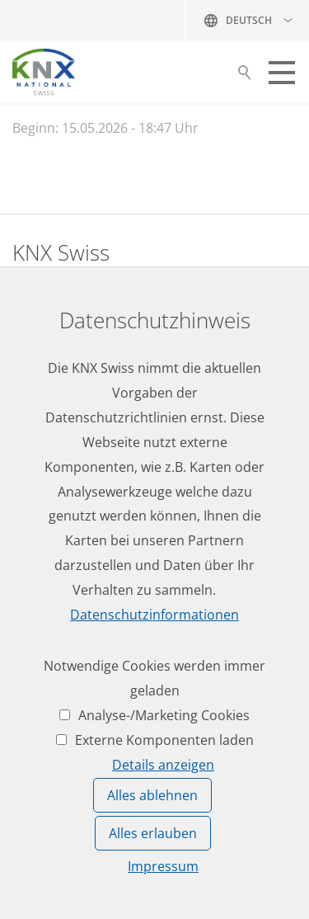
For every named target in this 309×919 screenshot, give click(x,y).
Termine (38, 580)
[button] (282, 72)
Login (29, 671)
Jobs (25, 519)
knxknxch (92, 402)
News (29, 549)
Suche (244, 76)
